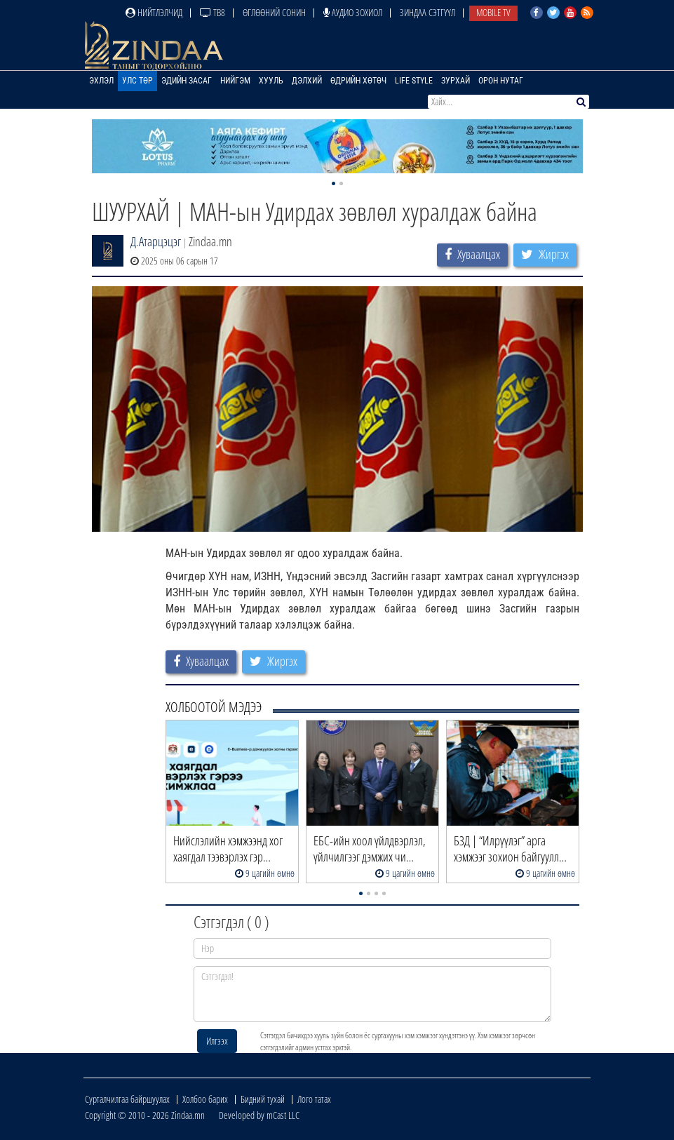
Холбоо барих (205, 1099)
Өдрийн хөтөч (358, 81)
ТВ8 (212, 12)
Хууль (271, 81)
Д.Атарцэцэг (155, 241)
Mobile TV (493, 12)
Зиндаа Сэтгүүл (427, 12)
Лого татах (314, 1099)
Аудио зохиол (352, 12)
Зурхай (455, 81)
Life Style (414, 81)
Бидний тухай (263, 1099)
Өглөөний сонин (274, 12)
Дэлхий (307, 81)
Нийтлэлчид (154, 12)
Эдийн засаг (186, 81)
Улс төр (137, 81)
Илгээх (217, 1040)
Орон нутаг (500, 81)
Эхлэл (101, 81)
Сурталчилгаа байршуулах (127, 1099)
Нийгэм (235, 81)
